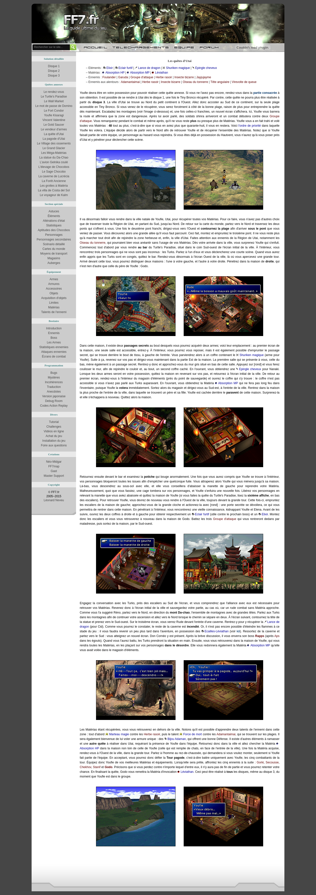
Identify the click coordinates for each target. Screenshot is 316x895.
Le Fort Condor (54, 110)
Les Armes (54, 342)
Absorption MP (140, 72)
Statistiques (53, 225)
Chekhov (85, 767)
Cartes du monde (53, 249)
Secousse (272, 762)
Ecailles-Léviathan (217, 631)
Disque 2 (53, 71)
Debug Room (54, 401)
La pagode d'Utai (54, 138)
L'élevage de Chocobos (53, 167)
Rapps (259, 636)
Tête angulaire (220, 82)
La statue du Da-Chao (53, 157)
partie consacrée (265, 93)
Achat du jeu (54, 436)
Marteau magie (119, 734)
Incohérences (54, 382)
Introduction (54, 328)
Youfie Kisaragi (54, 115)
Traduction (54, 387)
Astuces (54, 211)
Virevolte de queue (244, 82)
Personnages (54, 235)
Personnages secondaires (54, 239)
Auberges (53, 263)
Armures (53, 284)
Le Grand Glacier (53, 148)
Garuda (123, 77)
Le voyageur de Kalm (54, 195)
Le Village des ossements (54, 143)
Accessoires (54, 288)
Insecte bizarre (184, 77)
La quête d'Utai (54, 134)
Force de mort (192, 734)
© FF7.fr (53, 492)
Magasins (53, 258)
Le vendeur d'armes (54, 129)
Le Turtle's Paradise (54, 96)
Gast (54, 471)
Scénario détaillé (54, 244)
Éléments (54, 216)
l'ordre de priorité (249, 125)
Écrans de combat (54, 356)
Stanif (96, 767)
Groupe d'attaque (141, 77)
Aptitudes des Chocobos (54, 230)
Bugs (53, 373)
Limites (54, 302)
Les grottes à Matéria (54, 185)
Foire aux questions (54, 445)
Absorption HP (114, 72)
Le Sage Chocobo (54, 171)
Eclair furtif (125, 68)
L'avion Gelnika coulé (54, 162)
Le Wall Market (54, 101)
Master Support (54, 475)
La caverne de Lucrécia (54, 176)
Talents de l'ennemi (53, 312)
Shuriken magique (178, 68)
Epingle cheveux (206, 68)
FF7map (53, 466)
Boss (54, 337)
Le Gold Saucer (53, 124)
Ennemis (54, 333)
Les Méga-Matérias (54, 153)
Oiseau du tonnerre (195, 82)
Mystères (54, 377)
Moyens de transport (53, 253)
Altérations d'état (54, 220)
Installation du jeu (53, 440)
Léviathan (161, 72)
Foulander (109, 77)
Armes (54, 279)
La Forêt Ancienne (54, 181)
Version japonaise (54, 396)
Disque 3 (53, 75)
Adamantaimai (130, 82)
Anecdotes (54, 391)
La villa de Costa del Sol (54, 190)
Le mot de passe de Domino (53, 106)
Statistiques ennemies (53, 347)
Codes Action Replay (53, 405)
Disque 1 (53, 66)
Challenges (53, 426)
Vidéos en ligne (54, 431)
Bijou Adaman (176, 739)
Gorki (260, 762)
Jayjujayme (203, 77)
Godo (108, 767)
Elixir (109, 68)
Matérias (53, 307)
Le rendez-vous (54, 92)
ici (238, 631)
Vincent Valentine (53, 120)
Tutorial (54, 422)
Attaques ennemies (54, 352)
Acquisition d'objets (53, 298)
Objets (54, 293)
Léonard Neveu (54, 500)
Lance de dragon (149, 68)
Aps (276, 636)
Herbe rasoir (164, 77)
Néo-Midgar (54, 461)
